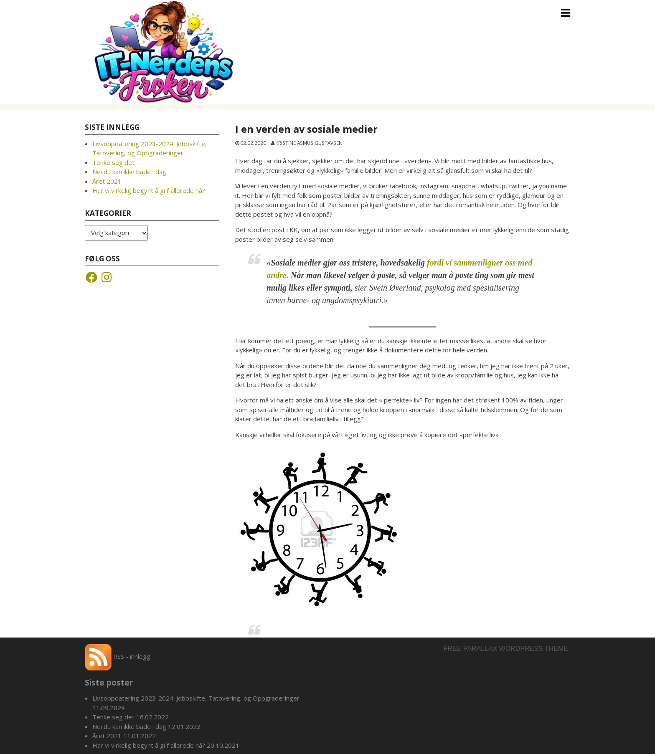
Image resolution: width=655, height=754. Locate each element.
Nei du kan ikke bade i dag (129, 171)
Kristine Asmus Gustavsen (309, 142)
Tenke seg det (113, 162)
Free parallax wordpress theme (506, 648)
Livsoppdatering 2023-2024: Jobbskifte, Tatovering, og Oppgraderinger (196, 698)
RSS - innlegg (117, 656)
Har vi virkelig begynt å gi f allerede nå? (148, 190)
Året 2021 (107, 181)
